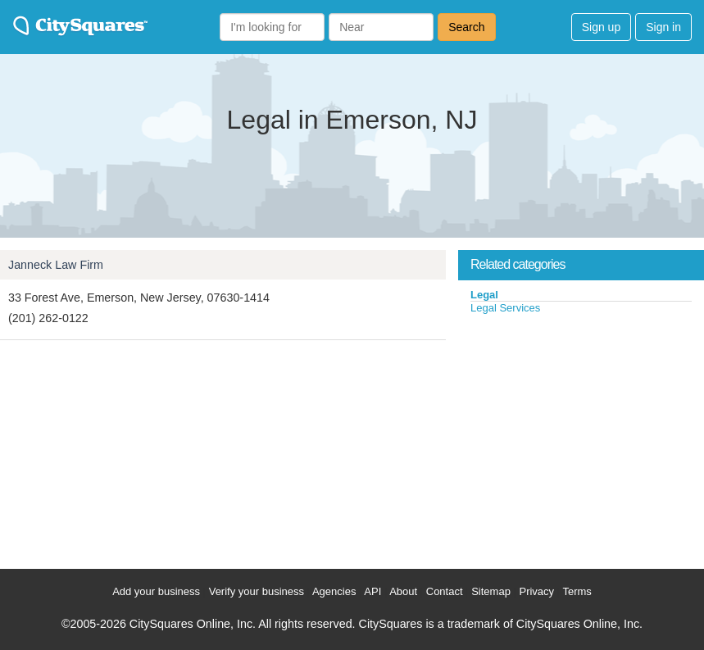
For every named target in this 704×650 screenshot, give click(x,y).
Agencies (334, 591)
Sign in (663, 27)
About (403, 591)
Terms (576, 591)
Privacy (536, 591)
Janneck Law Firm (55, 264)
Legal (484, 295)
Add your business (156, 591)
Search (466, 27)
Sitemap (491, 591)
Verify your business (256, 591)
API (372, 591)
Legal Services (505, 308)
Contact (444, 591)
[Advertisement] (581, 437)
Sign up (601, 27)
